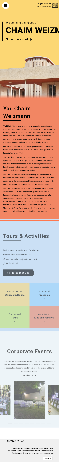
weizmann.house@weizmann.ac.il (21, 265)
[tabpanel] (29, 405)
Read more (28, 380)
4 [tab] (27, 429)
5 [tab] (32, 429)
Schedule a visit (17, 39)
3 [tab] (21, 429)
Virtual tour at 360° (19, 278)
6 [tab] (38, 429)
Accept (48, 458)
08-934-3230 (12, 269)
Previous (9, 408)
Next (49, 408)
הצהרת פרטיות (48, 456)
